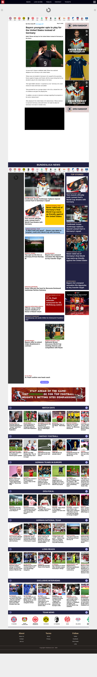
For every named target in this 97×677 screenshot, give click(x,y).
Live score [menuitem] (38, 2)
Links (75, 667)
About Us (21, 659)
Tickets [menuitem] (68, 2)
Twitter (75, 659)
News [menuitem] (28, 2)
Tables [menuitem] (48, 2)
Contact (21, 662)
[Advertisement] (48, 27)
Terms (48, 659)
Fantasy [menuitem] (58, 2)
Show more (44, 405)
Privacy (48, 662)
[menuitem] (12, 2)
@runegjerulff (39, 47)
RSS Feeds (75, 664)
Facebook (75, 662)
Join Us (22, 664)
